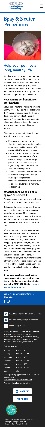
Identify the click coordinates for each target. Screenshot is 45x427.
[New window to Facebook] (5, 302)
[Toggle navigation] (41, 6)
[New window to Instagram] (9, 302)
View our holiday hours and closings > (18, 383)
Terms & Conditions (22, 424)
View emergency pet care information (18, 380)
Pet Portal (22, 399)
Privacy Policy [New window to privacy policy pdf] (10, 424)
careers (22, 391)
